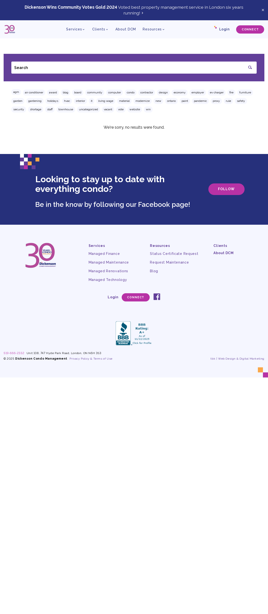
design (163, 92)
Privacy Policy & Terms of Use (91, 358)
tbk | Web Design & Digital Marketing (237, 358)
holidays (52, 101)
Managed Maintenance (109, 262)
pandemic (200, 101)
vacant (108, 109)
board (77, 92)
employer (197, 92)
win (148, 109)
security (18, 109)
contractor (146, 92)
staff (50, 109)
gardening (35, 101)
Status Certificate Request (174, 254)
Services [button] (74, 29)
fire (231, 92)
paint (185, 101)
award (53, 92)
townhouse (65, 109)
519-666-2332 (14, 353)
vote (121, 109)
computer (114, 92)
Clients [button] (98, 29)
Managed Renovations (108, 271)
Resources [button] (152, 29)
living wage (105, 101)
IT (91, 101)
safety (241, 101)
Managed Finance (104, 254)
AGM (16, 92)
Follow (226, 189)
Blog (65, 92)
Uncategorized (88, 109)
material (124, 101)
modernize (142, 101)
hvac (67, 101)
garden (17, 101)
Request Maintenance (169, 262)
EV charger (217, 92)
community (94, 92)
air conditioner (34, 92)
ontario (171, 101)
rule (228, 101)
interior (80, 101)
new (158, 101)
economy (180, 92)
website (134, 109)
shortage (35, 109)
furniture (245, 92)
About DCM (125, 29)
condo (130, 92)
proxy (216, 101)
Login (224, 29)
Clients (220, 246)
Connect (250, 29)
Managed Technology (108, 280)
